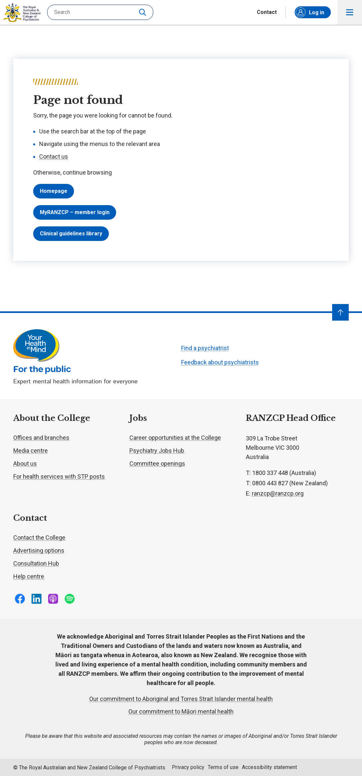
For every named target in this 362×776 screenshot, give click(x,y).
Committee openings (157, 463)
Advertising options (38, 550)
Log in (310, 12)
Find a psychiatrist (205, 348)
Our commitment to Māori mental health (181, 711)
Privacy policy (188, 767)
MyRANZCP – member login (74, 212)
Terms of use (223, 767)
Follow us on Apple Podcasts (53, 599)
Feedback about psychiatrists (220, 362)
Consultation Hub (36, 563)
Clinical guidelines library (71, 233)
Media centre (30, 450)
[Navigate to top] (340, 312)
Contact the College (39, 537)
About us (25, 463)
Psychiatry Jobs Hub (156, 450)
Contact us (53, 156)
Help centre (28, 576)
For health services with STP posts (59, 476)
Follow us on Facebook (20, 599)
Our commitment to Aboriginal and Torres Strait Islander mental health (181, 698)
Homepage (53, 191)
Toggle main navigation (350, 12)
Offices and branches (41, 437)
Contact (267, 12)
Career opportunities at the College (175, 437)
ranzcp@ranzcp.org (278, 493)
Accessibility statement (269, 767)
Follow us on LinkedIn (36, 599)
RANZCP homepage (21, 12)
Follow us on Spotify (70, 599)
